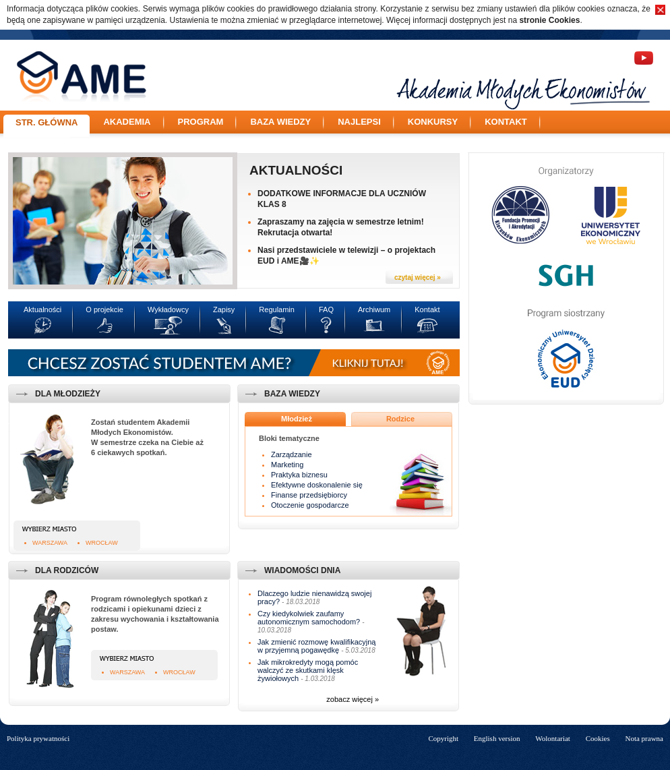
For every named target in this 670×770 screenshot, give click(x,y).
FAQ (326, 309)
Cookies (598, 738)
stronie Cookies (549, 20)
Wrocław (102, 542)
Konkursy (433, 122)
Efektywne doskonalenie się (317, 485)
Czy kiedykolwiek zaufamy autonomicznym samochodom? (308, 618)
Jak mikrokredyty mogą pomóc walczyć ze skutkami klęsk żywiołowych (307, 670)
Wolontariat (552, 738)
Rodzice (400, 419)
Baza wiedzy (280, 122)
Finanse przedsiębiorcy (309, 495)
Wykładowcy (168, 309)
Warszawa (49, 542)
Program (201, 122)
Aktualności (295, 170)
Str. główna (47, 122)
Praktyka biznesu (299, 475)
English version (497, 738)
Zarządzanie (291, 454)
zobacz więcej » (352, 699)
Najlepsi (359, 122)
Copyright (443, 738)
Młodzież (296, 419)
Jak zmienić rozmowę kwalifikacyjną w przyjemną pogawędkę (316, 646)
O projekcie (104, 309)
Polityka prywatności (38, 738)
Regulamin (277, 309)
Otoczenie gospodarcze (310, 505)
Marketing (287, 465)
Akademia (126, 122)
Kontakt (506, 122)
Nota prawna (644, 738)
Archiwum (374, 309)
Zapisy (224, 309)
